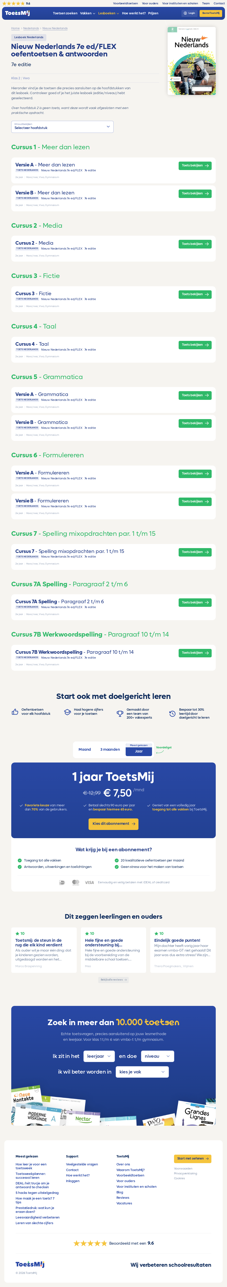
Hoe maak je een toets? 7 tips (35, 1200)
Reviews (122, 1198)
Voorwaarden (183, 1169)
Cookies (179, 1178)
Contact (72, 1170)
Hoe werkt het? (78, 1175)
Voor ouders (125, 1181)
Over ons (123, 1164)
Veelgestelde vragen (82, 1164)
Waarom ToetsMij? (130, 1170)
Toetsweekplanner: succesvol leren (30, 1176)
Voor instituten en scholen (136, 1187)
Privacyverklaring (185, 1173)
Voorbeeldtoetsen (130, 1175)
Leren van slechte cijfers (34, 1223)
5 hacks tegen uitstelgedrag (37, 1193)
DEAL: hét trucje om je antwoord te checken (32, 1185)
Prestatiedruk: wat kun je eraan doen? (35, 1210)
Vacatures (124, 1203)
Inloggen (73, 1181)
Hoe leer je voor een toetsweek (31, 1166)
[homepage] (17, 13)
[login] (189, 13)
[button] (62, 127)
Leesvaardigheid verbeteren (38, 1217)
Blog (119, 1192)
